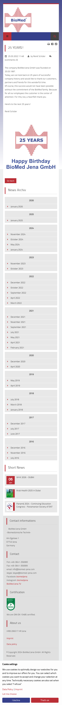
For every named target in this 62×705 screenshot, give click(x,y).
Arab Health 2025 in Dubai (28, 490)
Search (55, 36)
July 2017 (15, 428)
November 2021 (18, 321)
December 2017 (18, 423)
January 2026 (17, 206)
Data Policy (7, 689)
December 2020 (18, 361)
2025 (31, 214)
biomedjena (21, 576)
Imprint (10, 638)
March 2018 (16, 404)
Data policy (12, 644)
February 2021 (17, 347)
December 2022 (18, 282)
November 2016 (18, 452)
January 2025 (17, 220)
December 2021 (18, 316)
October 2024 (17, 239)
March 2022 (16, 302)
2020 (31, 355)
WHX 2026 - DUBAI (25, 477)
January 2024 (17, 249)
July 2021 (15, 332)
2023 (31, 257)
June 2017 (15, 433)
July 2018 (15, 399)
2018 (31, 393)
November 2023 (18, 263)
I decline (16, 700)
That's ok (45, 700)
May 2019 (15, 380)
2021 (31, 310)
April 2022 (15, 297)
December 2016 (18, 447)
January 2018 (17, 409)
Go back (10, 180)
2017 (31, 417)
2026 (31, 200)
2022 (31, 276)
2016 (31, 441)
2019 (31, 374)
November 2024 (18, 234)
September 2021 (18, 327)
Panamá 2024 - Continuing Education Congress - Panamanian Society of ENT (34, 505)
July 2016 (15, 457)
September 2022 (18, 292)
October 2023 (17, 268)
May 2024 (15, 244)
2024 (31, 228)
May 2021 (15, 337)
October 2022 (17, 287)
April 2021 (15, 342)
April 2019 (15, 385)
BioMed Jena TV (14, 583)
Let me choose (9, 693)
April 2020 (15, 366)
